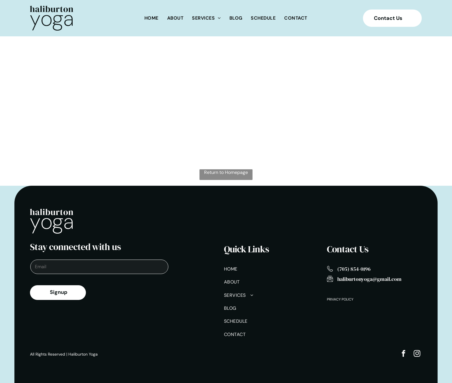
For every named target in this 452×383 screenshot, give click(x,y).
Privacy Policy (340, 299)
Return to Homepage (226, 172)
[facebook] (403, 354)
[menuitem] (151, 18)
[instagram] (417, 354)
